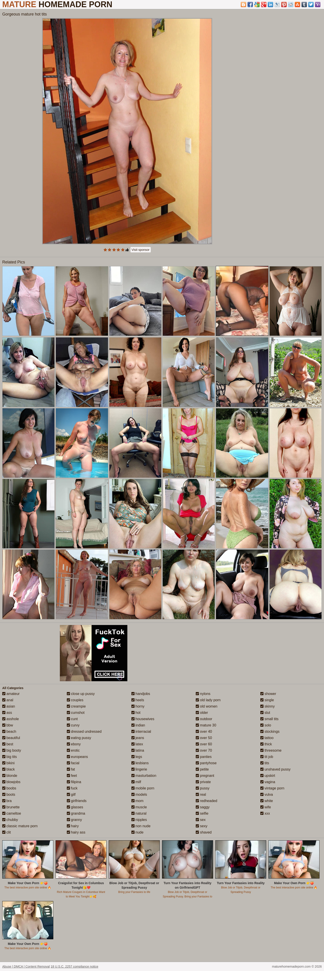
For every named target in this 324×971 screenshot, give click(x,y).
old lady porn (208, 700)
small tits (269, 719)
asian (8, 706)
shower (268, 694)
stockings (269, 731)
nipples (139, 820)
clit (6, 832)
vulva (266, 794)
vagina (267, 782)
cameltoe (11, 813)
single (267, 700)
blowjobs (11, 782)
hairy (73, 826)
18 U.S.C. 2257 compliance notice (74, 966)
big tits (9, 757)
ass (7, 713)
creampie (76, 706)
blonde (9, 776)
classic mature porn (20, 826)
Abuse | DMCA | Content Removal (26, 966)
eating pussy (79, 738)
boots (8, 794)
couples (75, 700)
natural (138, 813)
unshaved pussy (275, 769)
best (7, 744)
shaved (204, 832)
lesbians (140, 763)
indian (138, 725)
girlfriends (77, 801)
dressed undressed (84, 731)
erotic (73, 750)
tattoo (266, 738)
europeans (77, 757)
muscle (139, 807)
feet (72, 776)
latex (137, 744)
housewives (142, 719)
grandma (76, 813)
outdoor (204, 719)
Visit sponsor (141, 250)
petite (202, 769)
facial (73, 763)
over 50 (204, 738)
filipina (74, 782)
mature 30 (206, 725)
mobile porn (142, 788)
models (139, 794)
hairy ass (76, 832)
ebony (74, 744)
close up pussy (81, 694)
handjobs (140, 694)
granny (74, 820)
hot (136, 713)
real (201, 794)
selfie (202, 813)
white (266, 801)
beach (9, 731)
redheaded (206, 801)
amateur (11, 694)
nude (137, 832)
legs (136, 757)
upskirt (267, 776)
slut (265, 713)
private (203, 782)
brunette (11, 807)
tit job (266, 757)
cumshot (76, 713)
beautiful (11, 738)
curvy (73, 725)
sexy (201, 826)
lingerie (139, 769)
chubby (10, 820)
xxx (265, 813)
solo (265, 725)
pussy (202, 788)
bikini (8, 763)
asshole (10, 719)
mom (137, 801)
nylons (203, 694)
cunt (72, 719)
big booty (11, 750)
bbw (7, 725)
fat (71, 769)
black (8, 769)
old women (206, 706)
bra (7, 801)
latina (137, 750)
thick (266, 744)
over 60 (204, 744)
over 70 (204, 750)
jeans (137, 738)
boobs (9, 788)
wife (265, 807)
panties (204, 757)
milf (136, 782)
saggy (202, 807)
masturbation (143, 776)
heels (137, 700)
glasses (75, 807)
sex (200, 820)
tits (264, 763)
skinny (267, 706)
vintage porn (272, 788)
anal (7, 700)
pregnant (205, 776)
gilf (71, 794)
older (202, 713)
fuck (72, 788)
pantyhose (206, 763)
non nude (141, 826)
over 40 (204, 731)
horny (137, 706)
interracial (141, 731)
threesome (270, 750)
